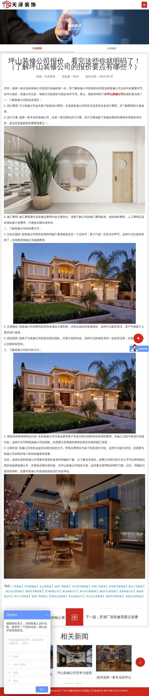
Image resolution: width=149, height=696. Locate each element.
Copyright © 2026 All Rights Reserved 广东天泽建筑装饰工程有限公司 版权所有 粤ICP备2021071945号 (74, 690)
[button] (140, 662)
